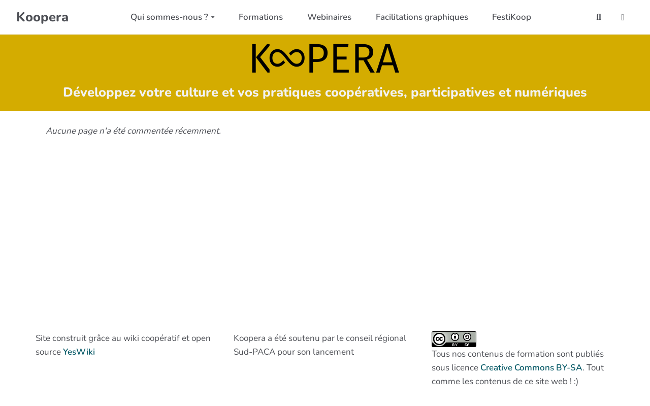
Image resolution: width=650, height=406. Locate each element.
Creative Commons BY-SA (531, 367)
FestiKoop (511, 17)
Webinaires (329, 17)
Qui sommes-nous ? (173, 17)
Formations (261, 17)
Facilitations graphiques (422, 17)
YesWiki (79, 352)
